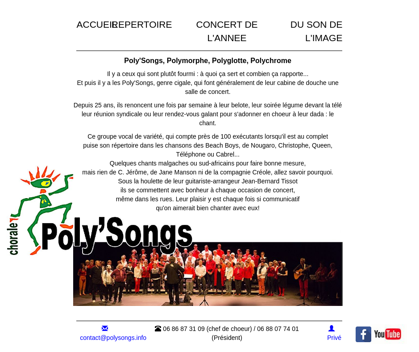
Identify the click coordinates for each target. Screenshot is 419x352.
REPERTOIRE (142, 24)
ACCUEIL (96, 24)
